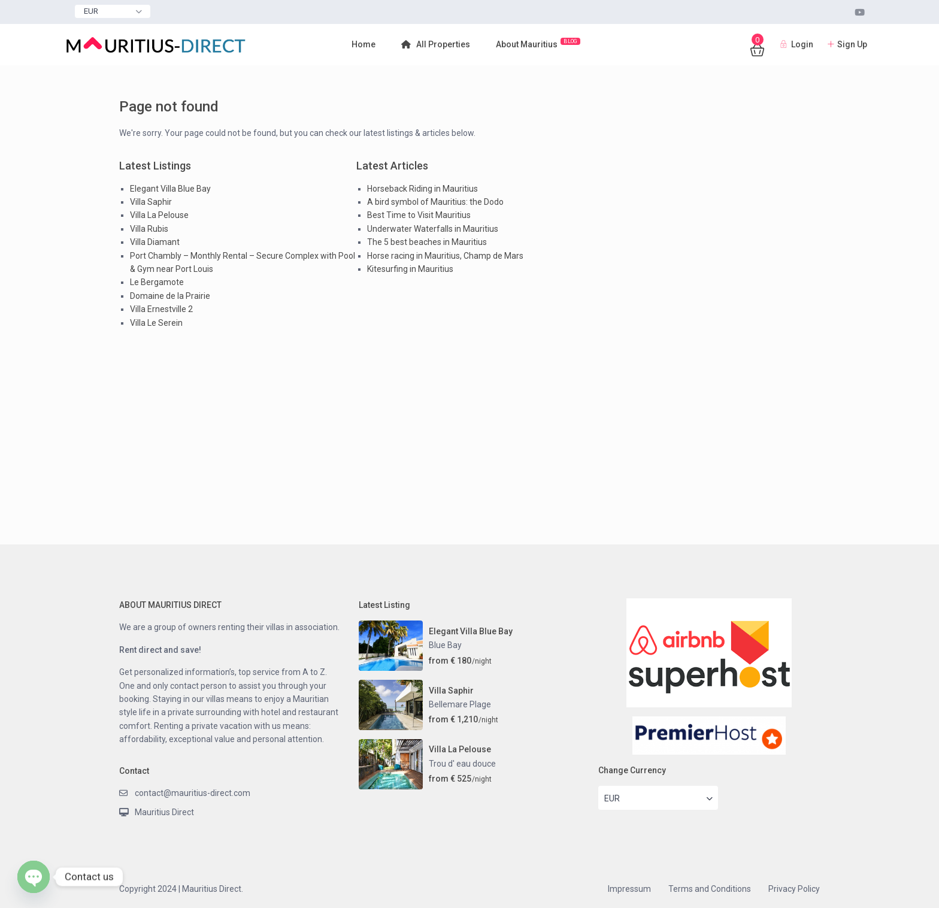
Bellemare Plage (460, 704)
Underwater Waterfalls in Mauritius (432, 229)
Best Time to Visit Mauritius (419, 215)
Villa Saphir (151, 202)
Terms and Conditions (709, 889)
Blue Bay (445, 645)
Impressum (629, 889)
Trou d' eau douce (462, 763)
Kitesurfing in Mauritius (410, 269)
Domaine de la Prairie (170, 296)
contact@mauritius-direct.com (192, 793)
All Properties (435, 44)
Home (363, 44)
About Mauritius (538, 43)
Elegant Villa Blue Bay (170, 188)
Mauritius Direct (164, 812)
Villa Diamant (155, 242)
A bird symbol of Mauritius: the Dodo (435, 202)
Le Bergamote (157, 282)
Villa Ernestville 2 (161, 309)
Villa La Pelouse (159, 215)
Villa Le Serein (156, 323)
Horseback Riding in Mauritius (422, 188)
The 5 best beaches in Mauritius (427, 242)
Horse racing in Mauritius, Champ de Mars (445, 256)
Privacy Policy (794, 889)
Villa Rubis (149, 229)
